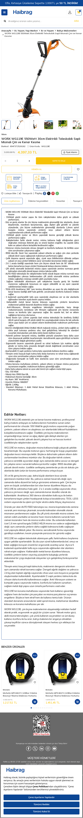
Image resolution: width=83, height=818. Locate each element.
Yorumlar (60, 201)
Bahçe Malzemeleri (66, 30)
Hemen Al (37, 169)
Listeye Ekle (8, 193)
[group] (41, 79)
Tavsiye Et (25, 193)
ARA (76, 21)
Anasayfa (6, 30)
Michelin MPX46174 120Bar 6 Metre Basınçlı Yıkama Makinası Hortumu (63, 694)
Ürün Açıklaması (12, 201)
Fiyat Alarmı (70, 152)
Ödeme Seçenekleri (38, 201)
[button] (31, 707)
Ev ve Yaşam (47, 30)
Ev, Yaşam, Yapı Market (26, 30)
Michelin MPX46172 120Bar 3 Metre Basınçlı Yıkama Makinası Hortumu (20, 694)
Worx (3, 134)
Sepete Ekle (58, 161)
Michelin (6, 690)
